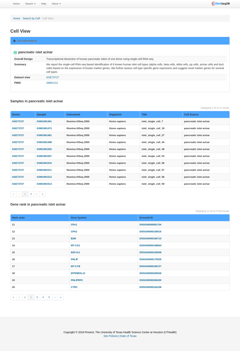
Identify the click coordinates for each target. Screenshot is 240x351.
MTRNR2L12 (78, 273)
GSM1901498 (44, 142)
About (56, 3)
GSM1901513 (44, 183)
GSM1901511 (44, 170)
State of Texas (128, 335)
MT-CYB (75, 266)
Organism (115, 114)
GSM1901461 (44, 121)
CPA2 (74, 231)
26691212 (52, 82)
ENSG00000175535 (150, 259)
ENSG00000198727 (150, 266)
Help (43, 3)
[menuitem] (16, 4)
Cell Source (191, 114)
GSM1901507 (44, 156)
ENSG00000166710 (150, 238)
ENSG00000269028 (150, 273)
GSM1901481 (44, 135)
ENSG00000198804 (150, 245)
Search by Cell (31, 18)
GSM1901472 (44, 128)
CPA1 (74, 224)
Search (30, 3)
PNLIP (74, 259)
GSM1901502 (44, 149)
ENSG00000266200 (150, 280)
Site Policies (111, 335)
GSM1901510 (44, 163)
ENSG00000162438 (150, 287)
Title (144, 114)
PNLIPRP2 (77, 280)
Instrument (73, 114)
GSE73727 (52, 77)
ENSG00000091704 (150, 224)
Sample (41, 114)
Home (16, 3)
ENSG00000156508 (150, 252)
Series (16, 114)
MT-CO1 (75, 245)
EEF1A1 (75, 252)
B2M (73, 238)
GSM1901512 (44, 177)
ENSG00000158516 (150, 231)
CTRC (74, 287)
